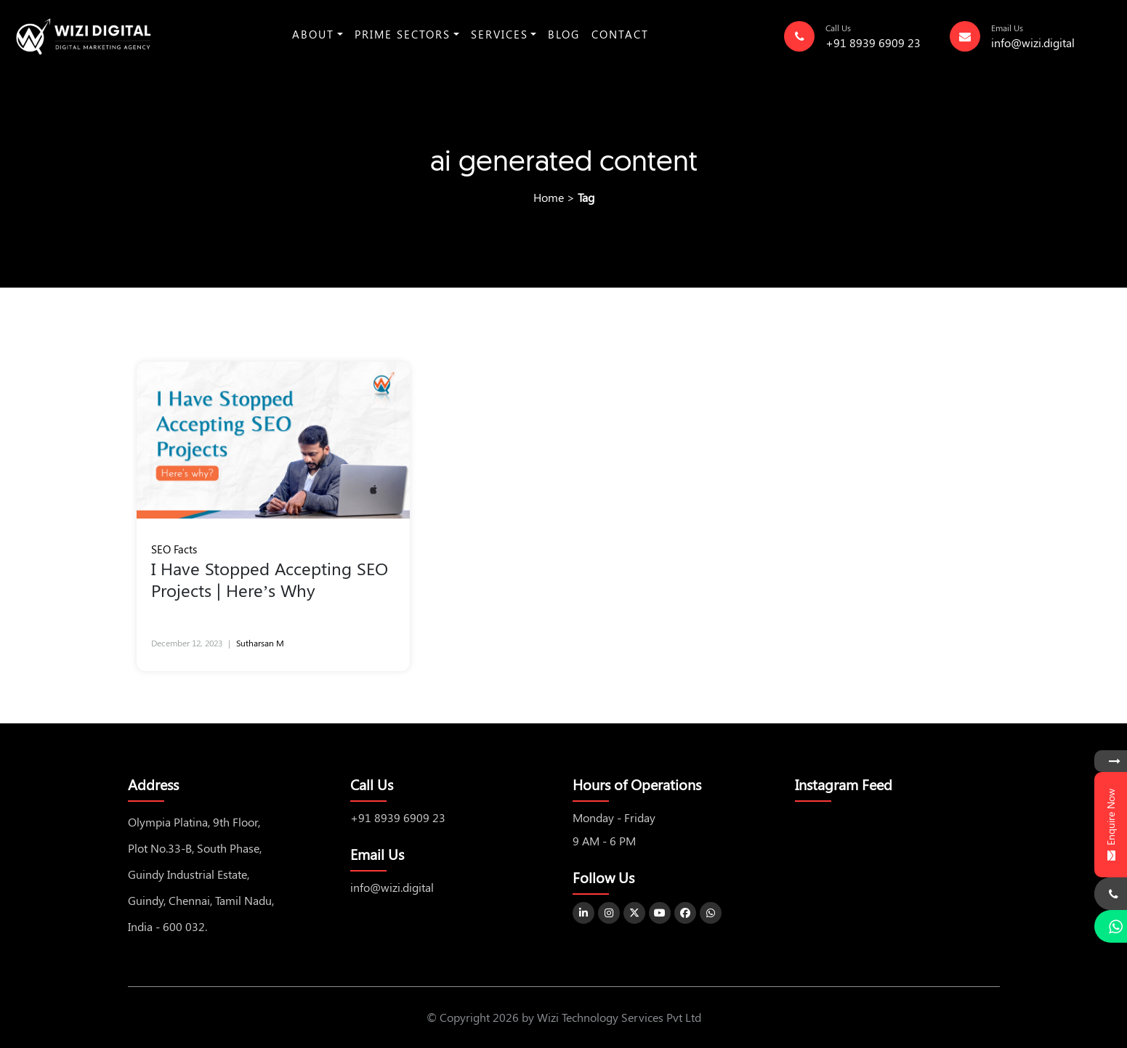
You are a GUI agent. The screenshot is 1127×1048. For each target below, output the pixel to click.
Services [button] (499, 34)
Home (548, 197)
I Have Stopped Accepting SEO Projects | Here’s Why (269, 578)
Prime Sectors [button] (403, 34)
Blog (564, 34)
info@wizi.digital (1033, 42)
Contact (620, 34)
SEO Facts (174, 549)
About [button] (313, 34)
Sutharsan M (260, 643)
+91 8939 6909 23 (873, 42)
